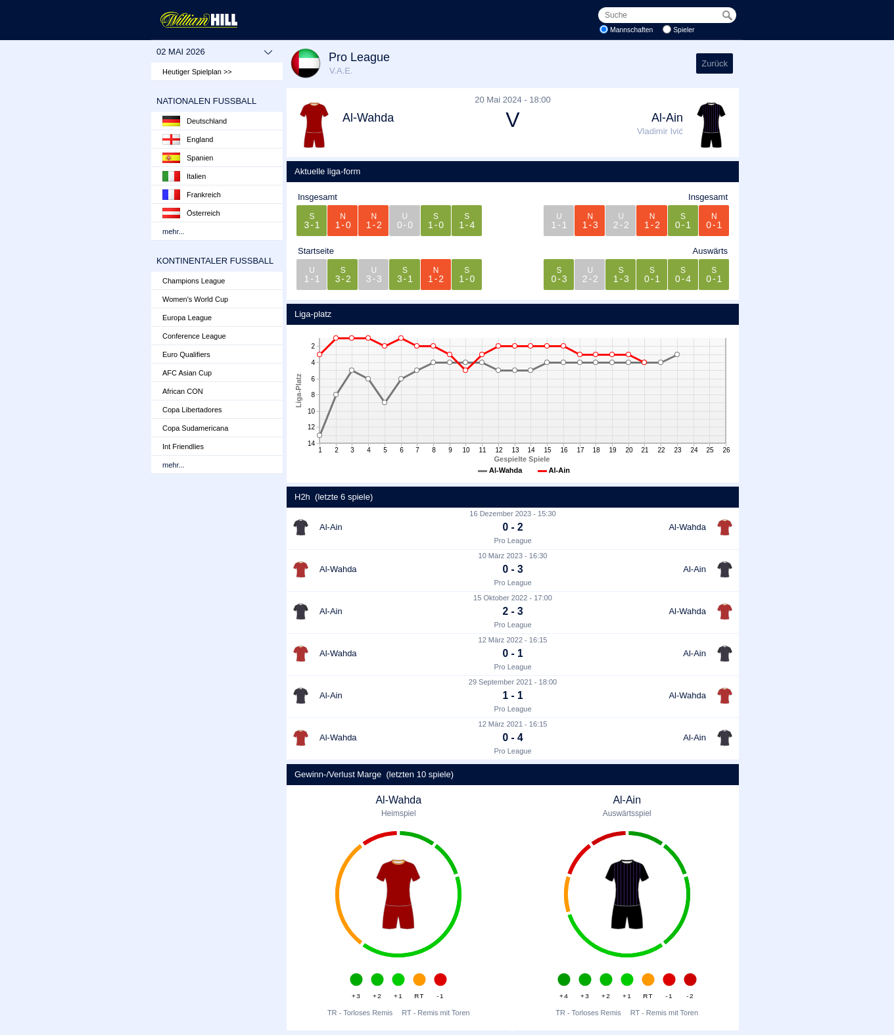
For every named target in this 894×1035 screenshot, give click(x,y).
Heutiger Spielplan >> (197, 72)
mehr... (173, 231)
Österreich (191, 213)
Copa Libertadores (192, 410)
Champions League (193, 281)
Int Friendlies (183, 446)
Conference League (194, 336)
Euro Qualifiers (186, 354)
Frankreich (191, 194)
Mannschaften (631, 30)
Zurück (714, 63)
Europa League (187, 318)
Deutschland (194, 121)
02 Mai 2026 (214, 52)
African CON (182, 391)
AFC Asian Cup (187, 373)
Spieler (683, 30)
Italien (184, 176)
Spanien (187, 158)
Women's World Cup (195, 299)
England (187, 139)
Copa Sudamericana (195, 428)
